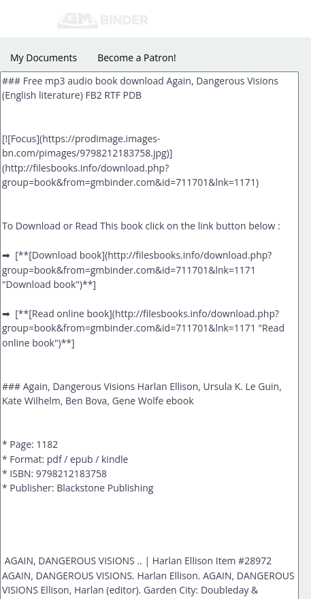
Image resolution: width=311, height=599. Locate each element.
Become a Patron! (136, 57)
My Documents (43, 57)
